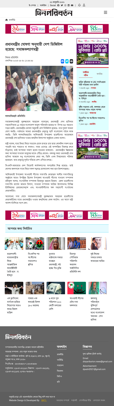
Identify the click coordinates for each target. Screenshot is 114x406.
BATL (44, 400)
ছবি (58, 382)
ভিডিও (59, 376)
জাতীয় (94, 102)
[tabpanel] (92, 104)
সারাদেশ (60, 365)
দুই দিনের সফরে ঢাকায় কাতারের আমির (97, 257)
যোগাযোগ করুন (99, 400)
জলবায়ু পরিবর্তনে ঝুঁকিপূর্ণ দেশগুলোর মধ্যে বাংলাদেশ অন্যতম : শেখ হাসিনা (97, 309)
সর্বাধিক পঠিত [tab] (86, 74)
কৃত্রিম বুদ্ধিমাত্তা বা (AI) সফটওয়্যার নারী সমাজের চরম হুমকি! (92, 83)
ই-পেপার (32, 5)
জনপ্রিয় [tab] (99, 73)
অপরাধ (93, 88)
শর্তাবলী (74, 400)
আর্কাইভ (43, 5)
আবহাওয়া (93, 113)
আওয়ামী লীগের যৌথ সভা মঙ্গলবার (76, 302)
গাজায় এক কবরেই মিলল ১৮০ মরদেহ (34, 302)
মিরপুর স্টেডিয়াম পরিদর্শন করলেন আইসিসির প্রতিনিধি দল (75, 262)
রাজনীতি (92, 124)
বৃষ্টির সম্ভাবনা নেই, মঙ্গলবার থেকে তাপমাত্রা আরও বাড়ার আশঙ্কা (92, 108)
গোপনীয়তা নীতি (85, 400)
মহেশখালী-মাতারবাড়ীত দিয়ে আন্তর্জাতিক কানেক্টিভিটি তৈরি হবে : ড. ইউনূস (92, 96)
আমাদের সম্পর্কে (62, 400)
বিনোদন (60, 371)
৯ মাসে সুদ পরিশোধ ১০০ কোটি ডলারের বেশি (55, 304)
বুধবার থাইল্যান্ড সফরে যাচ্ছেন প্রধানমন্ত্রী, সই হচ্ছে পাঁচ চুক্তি (55, 261)
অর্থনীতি (60, 360)
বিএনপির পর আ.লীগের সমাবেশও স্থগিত (92, 119)
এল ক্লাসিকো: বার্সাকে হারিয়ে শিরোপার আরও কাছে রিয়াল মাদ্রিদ (14, 305)
